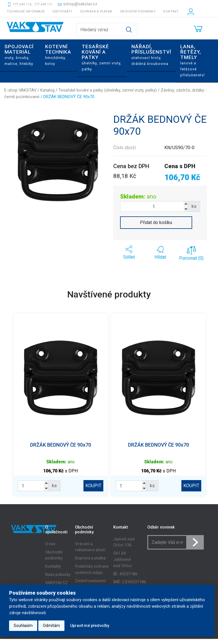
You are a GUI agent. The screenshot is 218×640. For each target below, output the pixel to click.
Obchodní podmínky (138, 11)
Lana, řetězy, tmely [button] (192, 60)
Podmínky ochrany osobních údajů (92, 570)
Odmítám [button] (51, 625)
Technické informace (26, 11)
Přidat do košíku (156, 222)
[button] (128, 252)
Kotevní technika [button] (58, 55)
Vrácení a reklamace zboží (90, 548)
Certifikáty (62, 11)
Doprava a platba (96, 11)
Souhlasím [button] (23, 625)
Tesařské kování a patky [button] (101, 57)
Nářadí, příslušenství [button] (151, 55)
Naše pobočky (57, 575)
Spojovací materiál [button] (19, 55)
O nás (50, 545)
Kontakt (171, 11)
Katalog (47, 90)
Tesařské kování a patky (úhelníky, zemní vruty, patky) (107, 90)
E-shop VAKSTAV (20, 90)
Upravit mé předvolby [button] (89, 625)
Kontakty (53, 567)
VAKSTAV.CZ (56, 584)
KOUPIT (92, 485)
